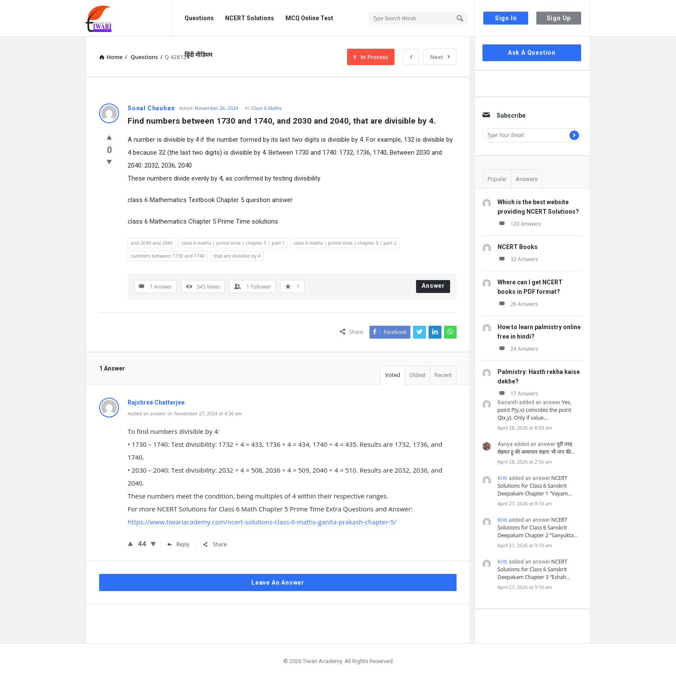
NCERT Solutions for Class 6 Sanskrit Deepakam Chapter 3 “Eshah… (534, 569)
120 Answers (519, 223)
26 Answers (518, 304)
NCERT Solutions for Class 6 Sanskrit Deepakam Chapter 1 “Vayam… (535, 485)
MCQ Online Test (309, 18)
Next (440, 57)
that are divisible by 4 (236, 255)
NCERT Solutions (249, 18)
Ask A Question (532, 52)
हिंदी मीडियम (198, 54)
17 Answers (518, 393)
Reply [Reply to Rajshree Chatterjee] (178, 544)
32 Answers (518, 259)
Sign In (506, 18)
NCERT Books (518, 246)
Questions (199, 18)
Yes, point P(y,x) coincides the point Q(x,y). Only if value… (534, 410)
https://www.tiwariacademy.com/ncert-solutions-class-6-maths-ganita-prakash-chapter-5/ (262, 521)
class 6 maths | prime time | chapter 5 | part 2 (344, 243)
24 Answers (518, 348)
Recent (443, 375)
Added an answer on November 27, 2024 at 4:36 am (185, 413)
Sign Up (559, 18)
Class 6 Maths (266, 108)
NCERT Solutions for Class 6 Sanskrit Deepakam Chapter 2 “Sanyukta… (538, 527)
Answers (527, 179)
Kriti (502, 478)
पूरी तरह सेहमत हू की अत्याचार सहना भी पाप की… (536, 447)
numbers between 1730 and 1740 (168, 255)
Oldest (417, 375)
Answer (433, 285)
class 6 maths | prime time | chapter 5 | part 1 (233, 243)
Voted (392, 375)
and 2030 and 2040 (152, 243)
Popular (497, 179)
